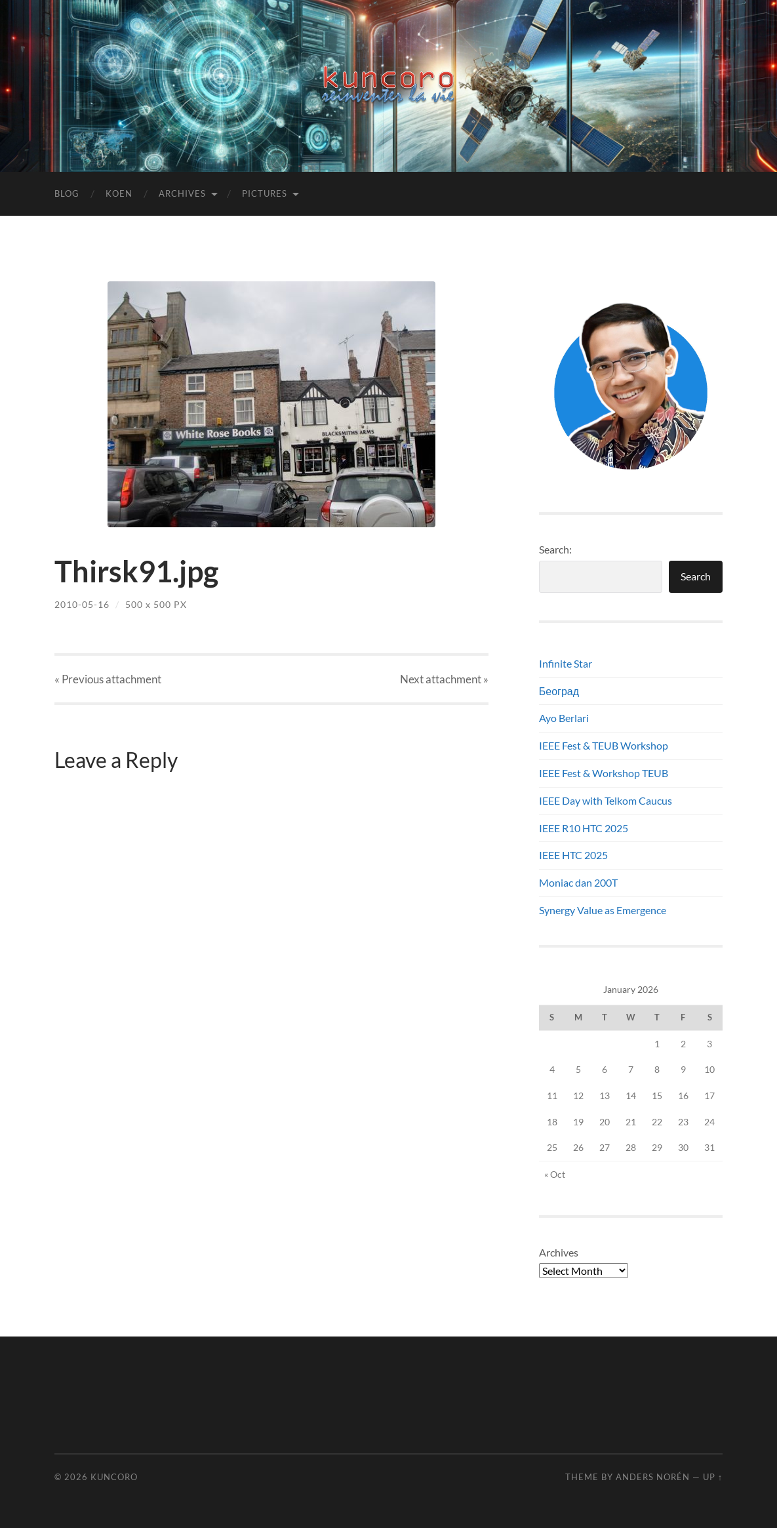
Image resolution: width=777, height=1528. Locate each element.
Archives (182, 193)
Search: (555, 549)
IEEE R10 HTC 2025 (583, 828)
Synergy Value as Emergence (602, 910)
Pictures (264, 193)
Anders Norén (653, 1477)
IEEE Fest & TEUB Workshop (603, 745)
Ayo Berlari (564, 718)
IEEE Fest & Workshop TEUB (603, 773)
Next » (444, 679)
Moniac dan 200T (578, 882)
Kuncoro (114, 1477)
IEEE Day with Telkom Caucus (605, 800)
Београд (559, 691)
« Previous (107, 679)
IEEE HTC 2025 (573, 855)
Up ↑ (713, 1477)
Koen (119, 193)
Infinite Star (565, 663)
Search (696, 576)
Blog (66, 193)
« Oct (554, 1174)
